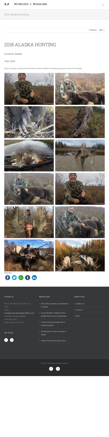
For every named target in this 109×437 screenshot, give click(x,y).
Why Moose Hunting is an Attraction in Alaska (54, 305)
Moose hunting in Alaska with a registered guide (53, 324)
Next (101, 30)
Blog (77, 316)
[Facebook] (6, 340)
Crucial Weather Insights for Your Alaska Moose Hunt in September (54, 314)
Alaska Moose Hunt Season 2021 (53, 340)
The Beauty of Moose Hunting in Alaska (53, 333)
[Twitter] (12, 340)
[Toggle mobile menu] (103, 5)
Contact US (80, 303)
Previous (93, 30)
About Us (79, 310)
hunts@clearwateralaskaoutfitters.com (19, 313)
